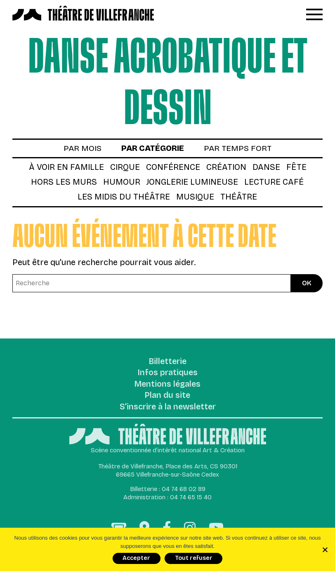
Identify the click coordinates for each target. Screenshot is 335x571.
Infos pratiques (167, 374)
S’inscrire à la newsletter (167, 409)
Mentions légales (168, 385)
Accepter (136, 558)
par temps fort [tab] (239, 149)
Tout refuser (193, 558)
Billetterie (167, 362)
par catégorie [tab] (152, 149)
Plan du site (167, 397)
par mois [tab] (81, 149)
